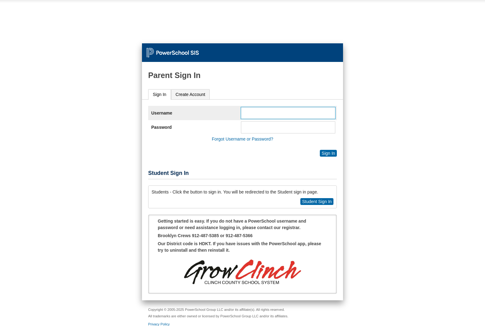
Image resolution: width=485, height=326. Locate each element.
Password (161, 127)
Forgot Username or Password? (242, 139)
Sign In (159, 94)
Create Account (190, 94)
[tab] (159, 94)
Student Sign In (317, 201)
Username (161, 113)
